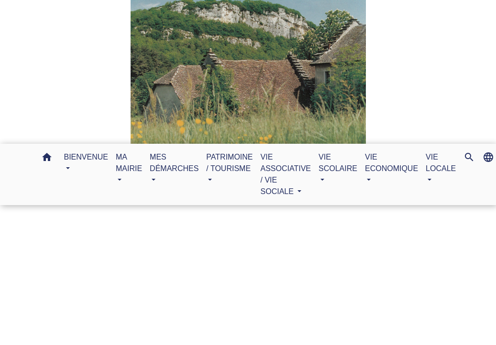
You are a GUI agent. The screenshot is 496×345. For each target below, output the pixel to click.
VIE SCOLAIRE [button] (338, 162)
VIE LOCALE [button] (441, 162)
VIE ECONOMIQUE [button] (391, 162)
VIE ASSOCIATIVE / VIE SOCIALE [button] (286, 174)
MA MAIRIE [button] (129, 162)
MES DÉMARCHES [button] (174, 162)
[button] (46, 159)
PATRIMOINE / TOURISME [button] (229, 162)
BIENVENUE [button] (86, 157)
